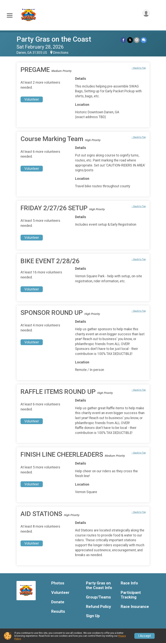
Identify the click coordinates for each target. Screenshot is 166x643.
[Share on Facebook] (123, 40)
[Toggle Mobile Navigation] (9, 15)
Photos (57, 583)
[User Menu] (146, 13)
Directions (61, 53)
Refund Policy (98, 606)
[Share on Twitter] (130, 40)
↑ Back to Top (139, 68)
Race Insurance (135, 606)
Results (58, 611)
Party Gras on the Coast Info (99, 585)
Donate (57, 602)
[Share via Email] (137, 40)
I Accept (144, 636)
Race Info (129, 583)
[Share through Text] (144, 40)
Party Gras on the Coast (54, 39)
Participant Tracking (131, 594)
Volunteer (31, 99)
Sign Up (93, 616)
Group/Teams (98, 597)
